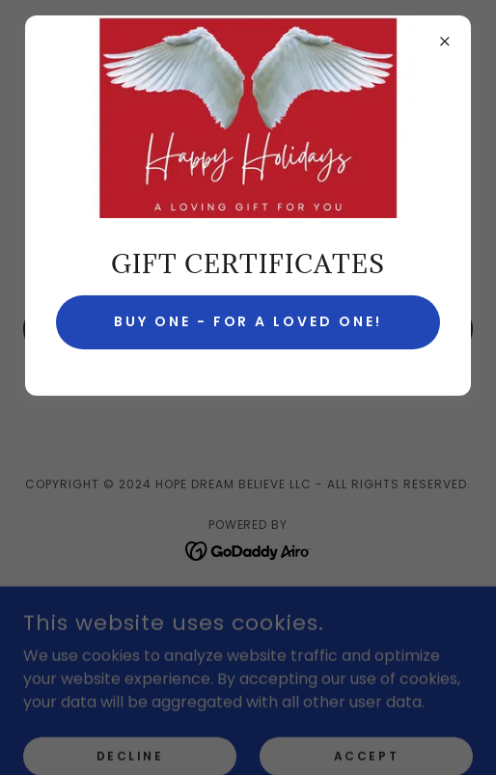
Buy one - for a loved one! (248, 321)
